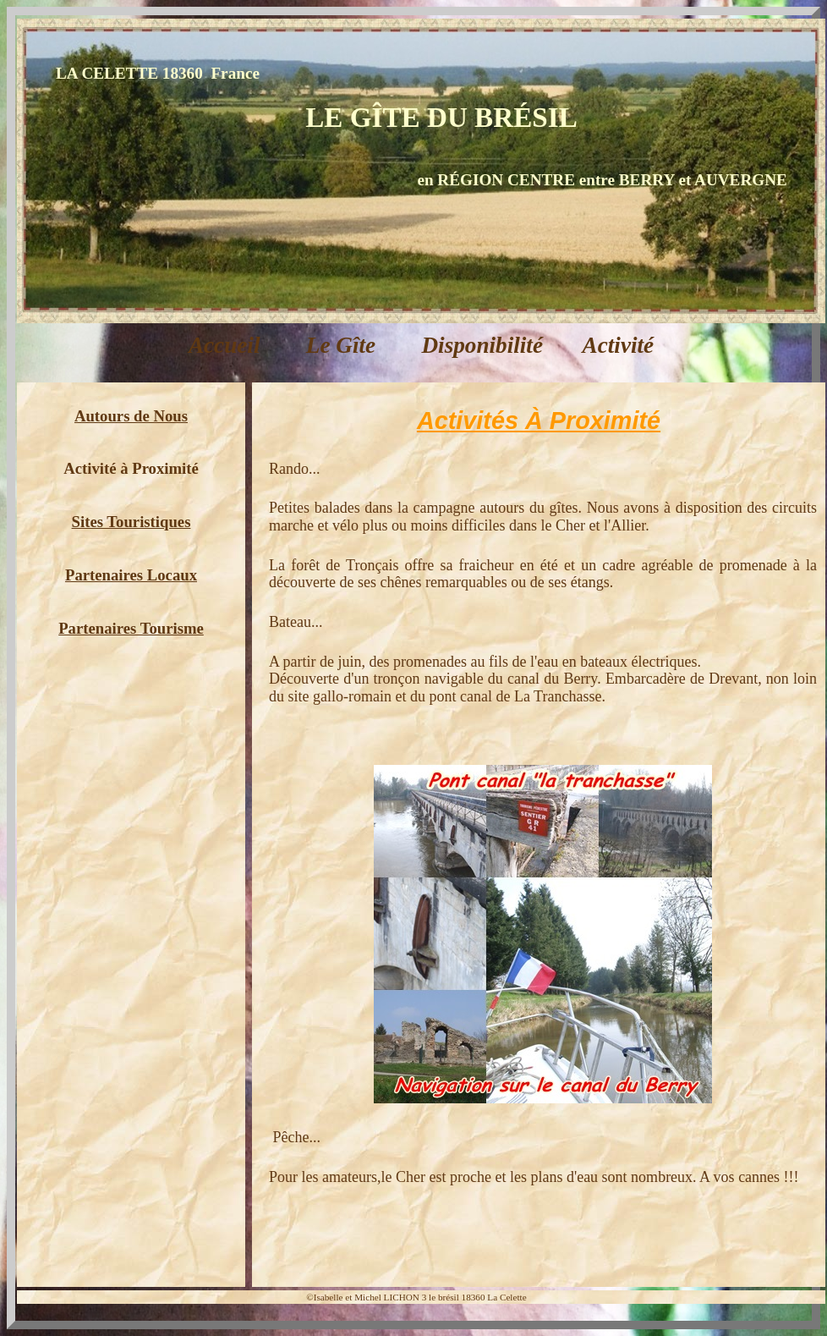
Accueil (227, 345)
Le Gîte (343, 345)
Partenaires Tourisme (131, 628)
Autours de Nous (131, 416)
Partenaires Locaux (131, 575)
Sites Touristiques (131, 522)
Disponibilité (482, 345)
